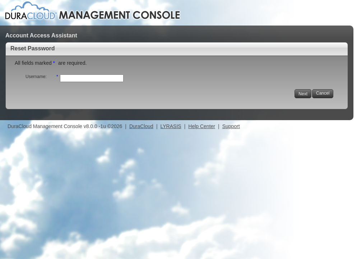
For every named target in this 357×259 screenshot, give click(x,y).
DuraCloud (141, 126)
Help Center (201, 126)
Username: (36, 76)
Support (231, 126)
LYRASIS (171, 126)
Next (302, 93)
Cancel (322, 93)
